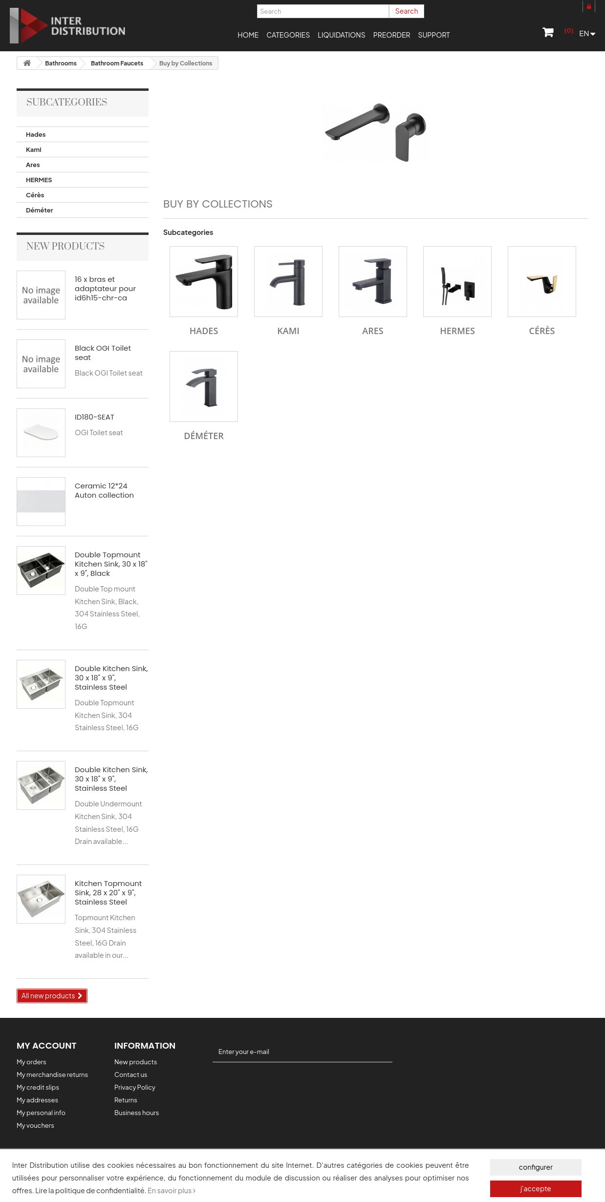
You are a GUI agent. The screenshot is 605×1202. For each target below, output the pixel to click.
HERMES (39, 180)
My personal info (41, 1113)
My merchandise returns (52, 1074)
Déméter (39, 210)
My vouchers (35, 1125)
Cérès (35, 195)
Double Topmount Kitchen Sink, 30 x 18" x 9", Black (111, 563)
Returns (125, 1100)
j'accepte (535, 1188)
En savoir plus (171, 1190)
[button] (288, 34)
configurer (536, 1166)
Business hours (136, 1113)
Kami (34, 149)
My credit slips (38, 1087)
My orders (31, 1062)
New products (65, 247)
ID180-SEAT (94, 417)
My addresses (37, 1100)
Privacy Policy (134, 1087)
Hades (35, 134)
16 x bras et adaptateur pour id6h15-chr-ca (105, 288)
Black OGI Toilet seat (103, 352)
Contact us (130, 1074)
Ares (33, 165)
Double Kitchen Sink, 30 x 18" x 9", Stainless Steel (111, 677)
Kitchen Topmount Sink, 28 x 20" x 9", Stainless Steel (108, 892)
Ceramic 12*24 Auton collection (104, 490)
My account (47, 1045)
